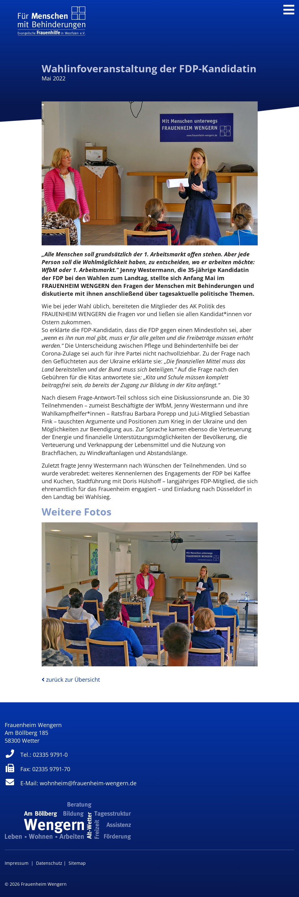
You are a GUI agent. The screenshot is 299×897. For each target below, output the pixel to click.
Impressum (16, 863)
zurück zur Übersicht (71, 679)
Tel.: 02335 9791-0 (36, 754)
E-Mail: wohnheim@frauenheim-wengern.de (71, 783)
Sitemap (77, 863)
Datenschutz (49, 863)
